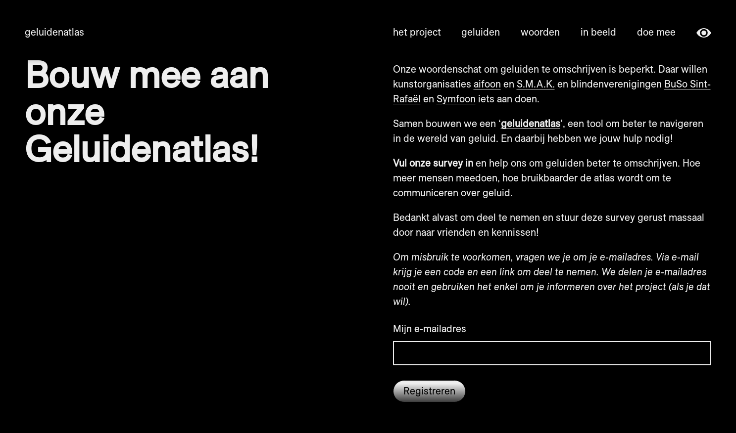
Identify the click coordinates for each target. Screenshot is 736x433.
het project (417, 32)
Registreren (429, 391)
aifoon (487, 84)
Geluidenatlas (54, 32)
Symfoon (456, 98)
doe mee (656, 32)
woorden (540, 32)
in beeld (598, 32)
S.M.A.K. (536, 84)
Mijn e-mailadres (429, 328)
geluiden (480, 32)
